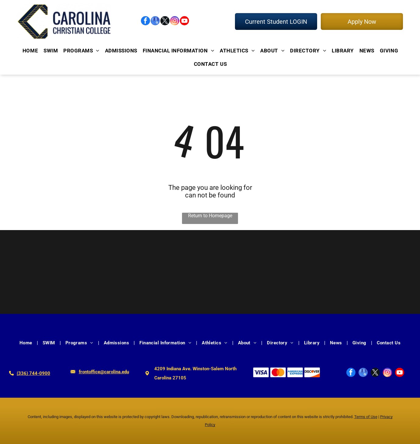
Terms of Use (365, 416)
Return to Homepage (210, 215)
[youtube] (184, 21)
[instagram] (174, 21)
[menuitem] (29, 50)
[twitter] (165, 21)
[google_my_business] (155, 21)
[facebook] (145, 21)
